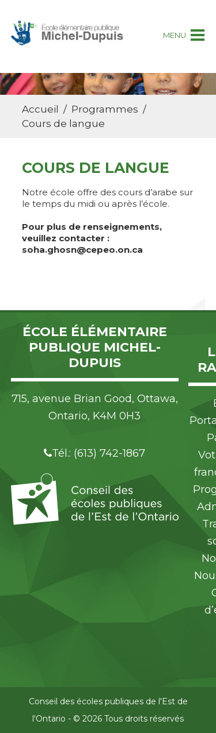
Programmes (104, 109)
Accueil (40, 109)
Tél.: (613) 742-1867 (94, 453)
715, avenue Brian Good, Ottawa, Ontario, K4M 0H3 (95, 407)
